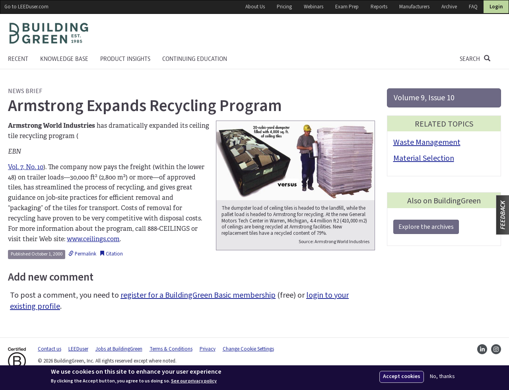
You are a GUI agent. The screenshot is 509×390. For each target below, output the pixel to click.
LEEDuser (78, 349)
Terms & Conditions (171, 349)
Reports (379, 6)
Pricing (284, 6)
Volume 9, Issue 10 (424, 97)
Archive (449, 6)
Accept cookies (401, 376)
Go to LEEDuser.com (26, 6)
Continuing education (194, 59)
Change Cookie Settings (248, 349)
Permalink (82, 253)
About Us (255, 6)
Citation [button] (111, 253)
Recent (18, 59)
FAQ (473, 6)
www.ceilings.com (93, 239)
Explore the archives (426, 226)
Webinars (313, 6)
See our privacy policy (194, 381)
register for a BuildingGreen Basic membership (198, 295)
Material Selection (423, 158)
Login (496, 6)
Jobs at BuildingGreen (118, 349)
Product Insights (125, 59)
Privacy (208, 349)
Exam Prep (347, 6)
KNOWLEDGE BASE (64, 59)
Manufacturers (414, 6)
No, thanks (442, 376)
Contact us (49, 349)
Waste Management (426, 142)
